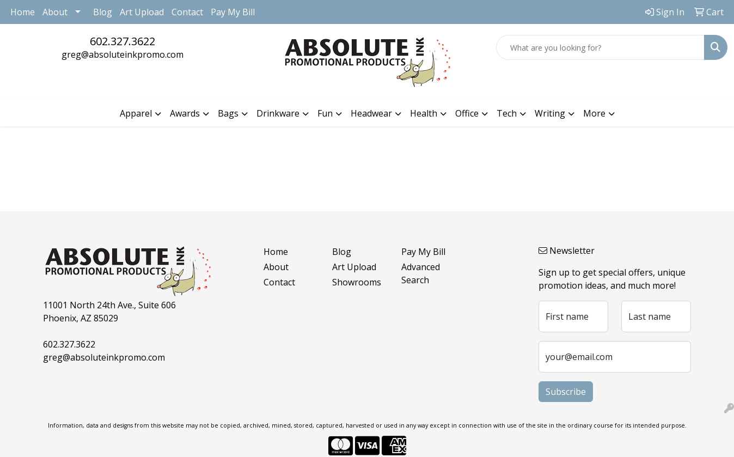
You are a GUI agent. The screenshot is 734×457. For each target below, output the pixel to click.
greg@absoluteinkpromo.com (123, 54)
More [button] (594, 113)
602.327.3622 (122, 41)
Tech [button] (507, 113)
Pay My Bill (233, 12)
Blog (102, 12)
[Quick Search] (600, 47)
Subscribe (566, 392)
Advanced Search (420, 273)
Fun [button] (325, 113)
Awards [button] (185, 113)
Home (22, 12)
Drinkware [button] (277, 113)
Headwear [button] (371, 113)
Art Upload (142, 12)
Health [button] (423, 113)
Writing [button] (550, 113)
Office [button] (467, 113)
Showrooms (356, 282)
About (55, 12)
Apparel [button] (136, 113)
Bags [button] (228, 113)
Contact (187, 12)
